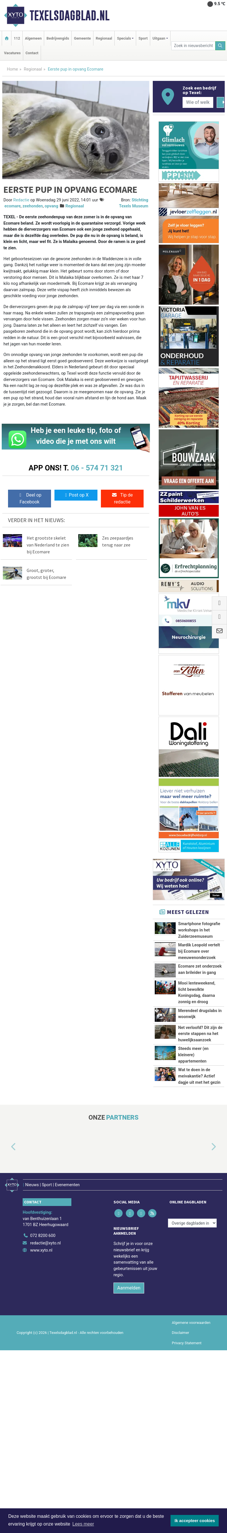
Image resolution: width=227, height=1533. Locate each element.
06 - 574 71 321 (97, 468)
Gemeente (82, 38)
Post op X (76, 495)
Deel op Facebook (29, 498)
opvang (51, 206)
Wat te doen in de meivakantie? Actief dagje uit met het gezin (199, 1163)
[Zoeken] (220, 45)
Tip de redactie (122, 498)
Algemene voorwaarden (191, 1431)
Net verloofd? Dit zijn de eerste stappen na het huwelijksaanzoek (200, 1076)
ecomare (13, 206)
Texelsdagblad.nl (69, 15)
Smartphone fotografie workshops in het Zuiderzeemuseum (199, 930)
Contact (32, 53)
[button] (7, 1259)
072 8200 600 (42, 1344)
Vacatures (12, 53)
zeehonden (32, 206)
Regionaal (104, 38)
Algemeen (33, 38)
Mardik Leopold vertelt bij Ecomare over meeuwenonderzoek (199, 951)
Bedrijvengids (57, 38)
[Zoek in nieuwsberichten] (193, 45)
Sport (143, 38)
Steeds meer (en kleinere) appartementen (193, 1129)
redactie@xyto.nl (45, 1351)
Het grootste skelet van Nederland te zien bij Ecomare (48, 545)
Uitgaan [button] (158, 38)
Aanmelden (128, 1396)
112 (17, 38)
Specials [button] (124, 38)
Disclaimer (180, 1441)
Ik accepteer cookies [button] (195, 1520)
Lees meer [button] (83, 1524)
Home (12, 69)
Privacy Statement (187, 1451)
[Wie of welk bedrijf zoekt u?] (198, 102)
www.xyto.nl (41, 1359)
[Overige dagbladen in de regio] (192, 1331)
